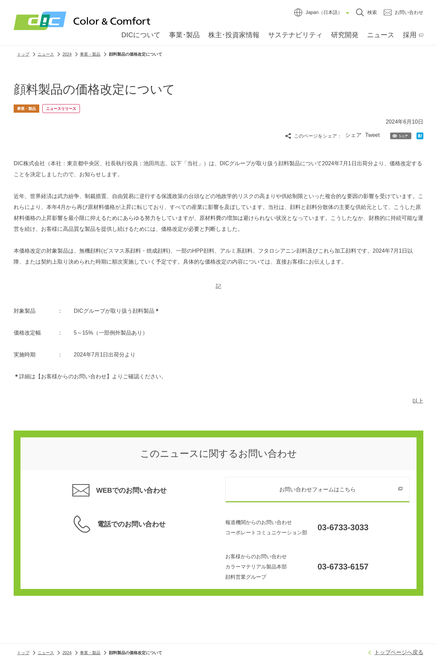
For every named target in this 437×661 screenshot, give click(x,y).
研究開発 (344, 35)
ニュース (380, 35)
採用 (410, 34)
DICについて (141, 35)
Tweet (372, 135)
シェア (353, 135)
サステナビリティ (295, 35)
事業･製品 (184, 35)
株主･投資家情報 (233, 35)
